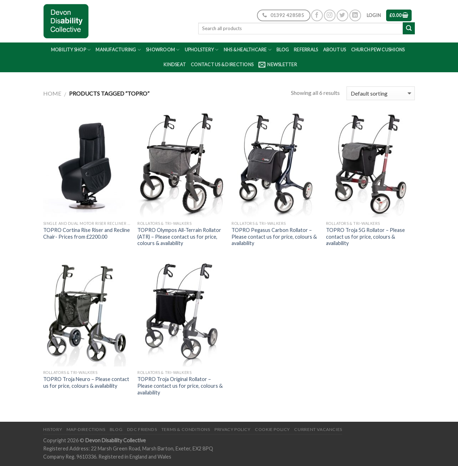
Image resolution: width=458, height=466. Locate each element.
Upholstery (202, 49)
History (52, 429)
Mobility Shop (71, 49)
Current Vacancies (318, 429)
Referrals (306, 49)
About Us (334, 49)
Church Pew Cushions (378, 49)
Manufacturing (118, 49)
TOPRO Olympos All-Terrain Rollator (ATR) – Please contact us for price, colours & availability (179, 236)
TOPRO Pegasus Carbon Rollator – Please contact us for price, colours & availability (274, 236)
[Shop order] (381, 93)
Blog (282, 49)
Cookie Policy (272, 429)
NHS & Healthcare (248, 49)
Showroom (163, 49)
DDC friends (142, 429)
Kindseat (175, 64)
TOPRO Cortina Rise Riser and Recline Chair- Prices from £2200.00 (86, 233)
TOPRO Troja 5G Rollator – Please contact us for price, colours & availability (365, 236)
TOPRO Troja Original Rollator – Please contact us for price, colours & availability (180, 385)
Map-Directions (86, 429)
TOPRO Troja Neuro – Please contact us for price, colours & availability (86, 382)
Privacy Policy (232, 429)
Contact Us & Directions (222, 64)
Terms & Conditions (185, 429)
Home (52, 93)
